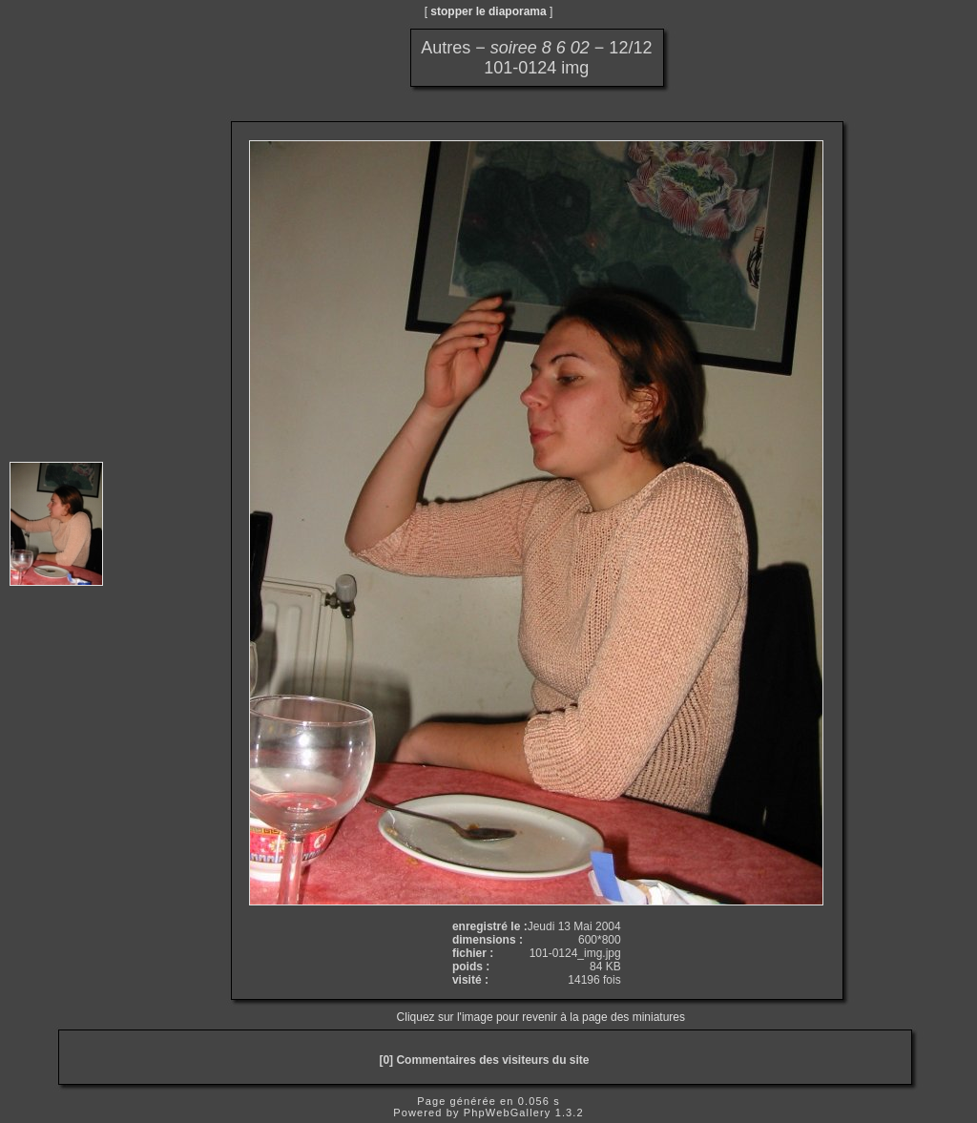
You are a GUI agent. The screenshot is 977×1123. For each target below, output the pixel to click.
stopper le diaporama (488, 11)
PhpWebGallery (507, 1112)
